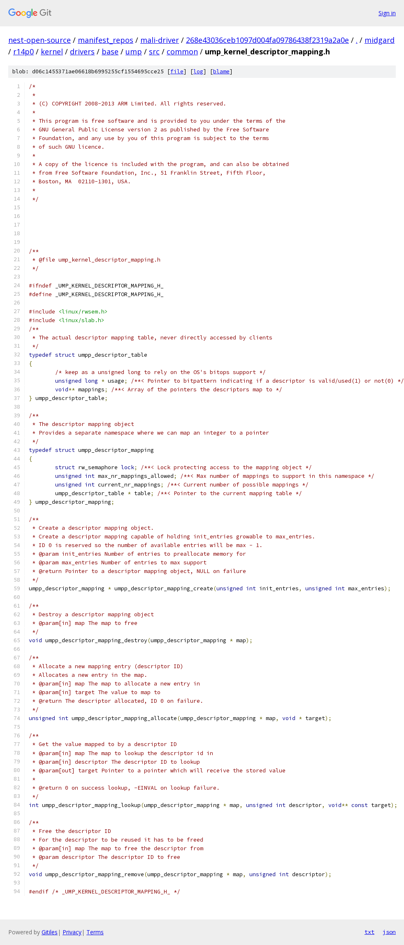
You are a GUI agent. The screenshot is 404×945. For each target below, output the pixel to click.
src (154, 51)
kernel (52, 51)
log (198, 71)
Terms (95, 932)
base (110, 51)
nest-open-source (39, 40)
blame (221, 71)
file (176, 71)
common (182, 51)
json (389, 932)
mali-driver (159, 40)
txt (369, 932)
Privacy (72, 932)
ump (133, 51)
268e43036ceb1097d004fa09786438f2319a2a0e (267, 40)
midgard (380, 40)
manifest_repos (105, 40)
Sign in (387, 13)
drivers (82, 51)
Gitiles (50, 932)
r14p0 (23, 51)
